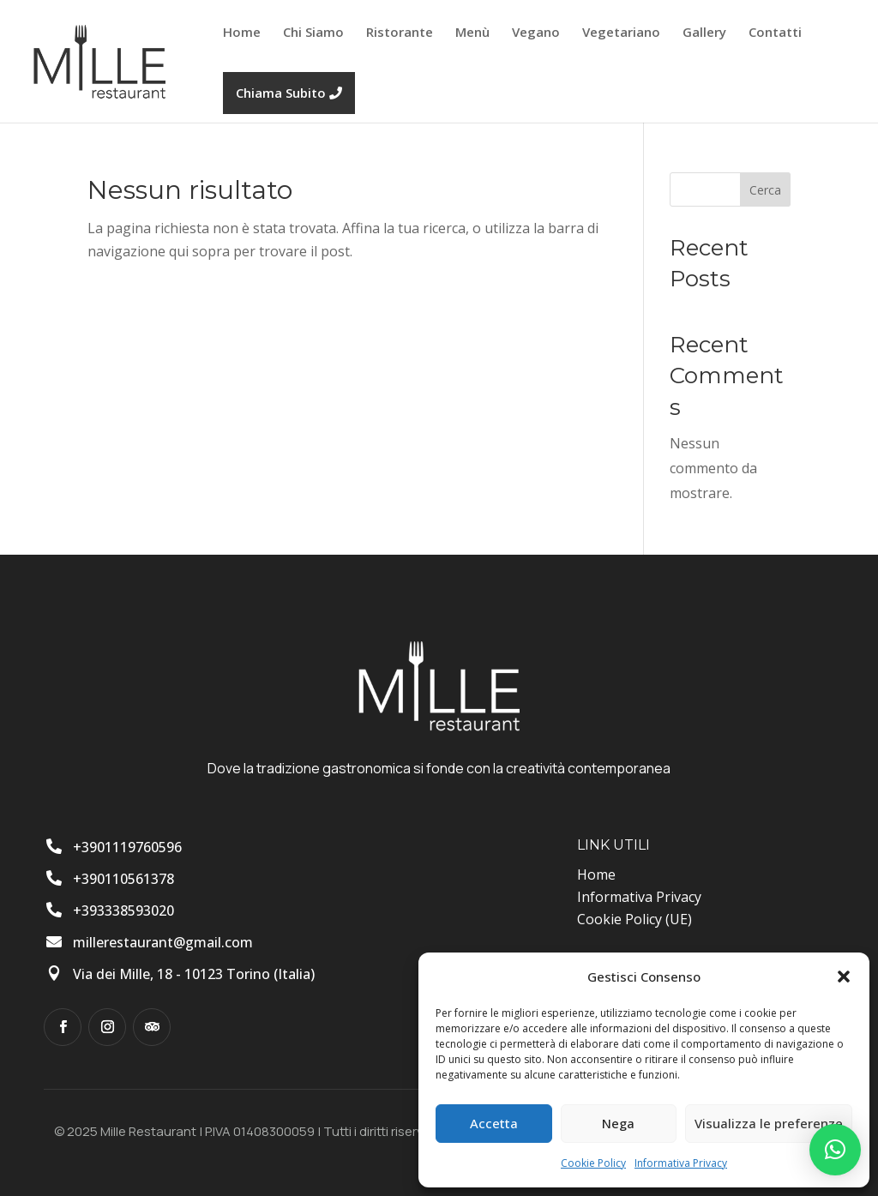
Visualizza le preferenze (769, 1123)
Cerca (765, 190)
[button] (843, 976)
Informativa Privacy (680, 1163)
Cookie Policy (593, 1163)
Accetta (494, 1123)
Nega (618, 1123)
